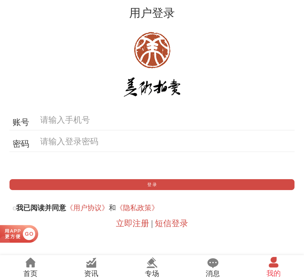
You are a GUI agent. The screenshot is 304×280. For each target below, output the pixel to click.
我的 (273, 267)
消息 (212, 267)
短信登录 (171, 223)
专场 (152, 267)
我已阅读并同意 (41, 208)
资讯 (91, 267)
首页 (30, 267)
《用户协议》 (87, 208)
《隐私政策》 (137, 208)
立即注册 (132, 223)
